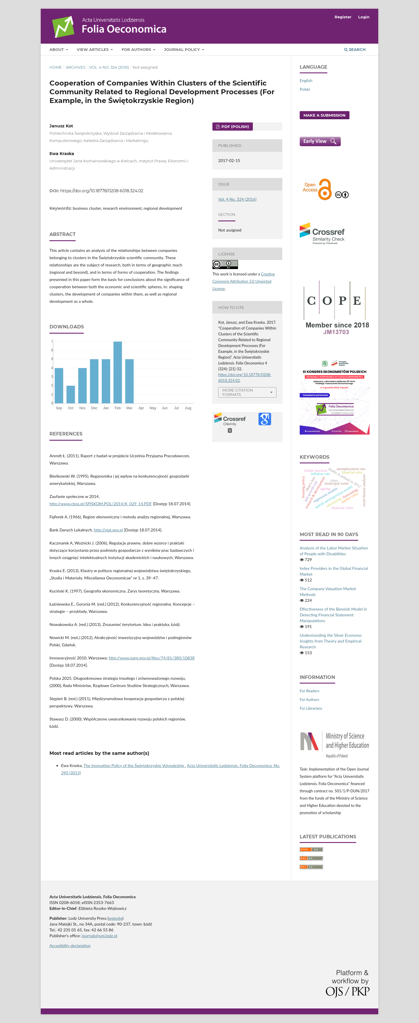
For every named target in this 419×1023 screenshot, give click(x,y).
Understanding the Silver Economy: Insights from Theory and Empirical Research (331, 641)
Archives (76, 67)
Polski (305, 89)
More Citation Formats (237, 392)
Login (364, 17)
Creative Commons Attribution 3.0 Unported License (243, 281)
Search (355, 49)
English (306, 80)
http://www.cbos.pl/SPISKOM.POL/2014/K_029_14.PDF (100, 503)
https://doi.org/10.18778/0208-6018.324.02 (101, 190)
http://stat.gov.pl (108, 529)
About (57, 49)
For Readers (309, 690)
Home (55, 67)
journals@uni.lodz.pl (99, 935)
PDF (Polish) (234, 126)
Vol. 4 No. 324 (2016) (109, 67)
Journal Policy (182, 49)
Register (343, 17)
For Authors (137, 49)
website (115, 918)
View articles (93, 49)
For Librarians (311, 708)
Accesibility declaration (69, 945)
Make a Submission (324, 115)
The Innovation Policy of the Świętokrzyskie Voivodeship (134, 765)
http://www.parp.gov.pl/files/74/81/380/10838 (152, 657)
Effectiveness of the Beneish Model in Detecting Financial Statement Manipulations (333, 614)
